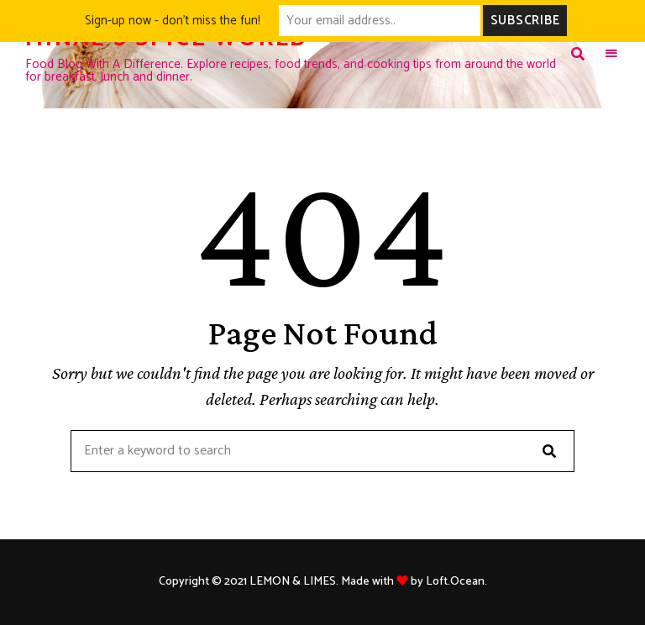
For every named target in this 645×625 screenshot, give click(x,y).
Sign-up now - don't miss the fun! (172, 20)
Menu (611, 54)
